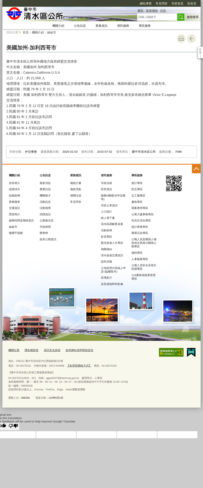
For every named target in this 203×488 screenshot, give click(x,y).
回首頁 (169, 3)
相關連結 (106, 249)
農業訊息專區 (139, 232)
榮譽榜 (44, 232)
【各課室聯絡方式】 (78, 364)
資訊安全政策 (49, 349)
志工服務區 (138, 195)
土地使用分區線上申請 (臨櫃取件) (113, 269)
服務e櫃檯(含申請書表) (113, 197)
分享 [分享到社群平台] (200, 49)
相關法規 (75, 195)
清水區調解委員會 (112, 224)
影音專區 (106, 236)
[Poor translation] (13, 425)
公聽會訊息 (47, 220)
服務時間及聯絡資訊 (21, 220)
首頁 (26, 32)
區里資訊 (106, 189)
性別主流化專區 (141, 220)
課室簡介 (14, 214)
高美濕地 (152, 10)
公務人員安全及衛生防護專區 (143, 267)
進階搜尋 (193, 17)
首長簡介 (14, 183)
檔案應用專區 (139, 208)
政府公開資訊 (48, 239)
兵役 (163, 10)
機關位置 (13, 349)
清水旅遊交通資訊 (112, 255)
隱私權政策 (30, 349)
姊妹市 (51, 32)
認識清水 (14, 189)
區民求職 (106, 261)
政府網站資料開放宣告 (75, 349)
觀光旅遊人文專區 (112, 242)
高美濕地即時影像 (112, 284)
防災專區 (137, 189)
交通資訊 (14, 208)
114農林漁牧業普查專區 (143, 277)
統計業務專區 (139, 226)
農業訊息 (45, 189)
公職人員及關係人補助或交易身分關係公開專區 (143, 243)
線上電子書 (108, 217)
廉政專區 (137, 201)
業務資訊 (101, 25)
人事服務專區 (139, 259)
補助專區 (137, 252)
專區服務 (145, 25)
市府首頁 (155, 3)
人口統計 (106, 211)
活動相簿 (45, 208)
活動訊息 (45, 201)
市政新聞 (45, 226)
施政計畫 (75, 183)
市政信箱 (106, 183)
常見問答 (139, 3)
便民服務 (123, 25)
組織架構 (14, 195)
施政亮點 (75, 189)
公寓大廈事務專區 (142, 214)
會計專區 (137, 183)
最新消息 (45, 183)
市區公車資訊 (109, 205)
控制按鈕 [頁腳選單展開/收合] (196, 169)
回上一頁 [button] (191, 38)
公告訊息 (80, 25)
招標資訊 (45, 214)
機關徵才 (45, 195)
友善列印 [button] (181, 38)
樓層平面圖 (16, 232)
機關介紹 (58, 25)
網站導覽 (123, 3)
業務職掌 (14, 201)
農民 (141, 10)
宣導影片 (106, 277)
